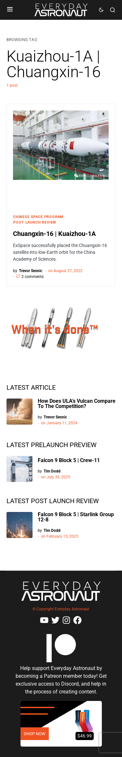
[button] (10, 10)
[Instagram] (66, 620)
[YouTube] (44, 620)
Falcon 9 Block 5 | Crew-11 (69, 460)
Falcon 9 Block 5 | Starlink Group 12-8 (76, 517)
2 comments (32, 276)
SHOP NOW (35, 733)
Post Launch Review (34, 222)
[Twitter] (55, 620)
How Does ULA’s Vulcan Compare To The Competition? (76, 403)
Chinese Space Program (38, 217)
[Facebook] (77, 620)
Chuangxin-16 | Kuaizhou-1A (54, 234)
